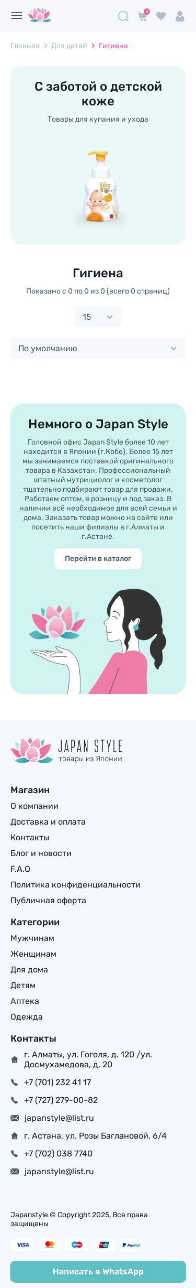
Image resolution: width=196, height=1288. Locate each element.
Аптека (24, 1001)
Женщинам (33, 954)
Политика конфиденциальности (75, 885)
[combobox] (98, 316)
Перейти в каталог (98, 558)
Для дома (29, 970)
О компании (34, 806)
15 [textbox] (87, 317)
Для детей (69, 45)
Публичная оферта (48, 900)
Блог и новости (41, 853)
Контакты (29, 837)
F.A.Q (20, 869)
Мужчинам (32, 938)
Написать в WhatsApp (98, 1271)
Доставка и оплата (48, 822)
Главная (25, 45)
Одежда (26, 1017)
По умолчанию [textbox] (47, 348)
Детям (23, 985)
